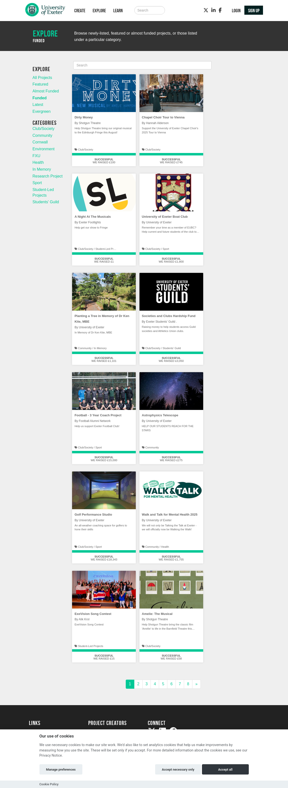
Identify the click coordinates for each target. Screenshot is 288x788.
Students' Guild (46, 202)
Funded (40, 98)
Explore (99, 10)
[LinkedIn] (213, 10)
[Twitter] (206, 10)
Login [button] (236, 10)
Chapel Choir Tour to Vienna (163, 117)
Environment (44, 149)
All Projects (42, 78)
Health (38, 162)
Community (42, 135)
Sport (37, 183)
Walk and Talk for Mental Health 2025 (170, 514)
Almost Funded (46, 91)
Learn (118, 10)
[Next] (196, 684)
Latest (38, 104)
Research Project (48, 176)
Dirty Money (84, 117)
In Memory (42, 169)
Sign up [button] (254, 10)
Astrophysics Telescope (160, 415)
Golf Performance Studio (93, 514)
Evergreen (42, 111)
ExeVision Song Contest (93, 614)
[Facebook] (220, 10)
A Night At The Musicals (93, 216)
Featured (40, 84)
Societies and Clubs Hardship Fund (169, 316)
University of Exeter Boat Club (165, 216)
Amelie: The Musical (157, 614)
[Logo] (45, 11)
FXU (36, 156)
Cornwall (40, 142)
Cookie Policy (49, 784)
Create (79, 10)
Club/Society (44, 129)
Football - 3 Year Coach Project (98, 415)
